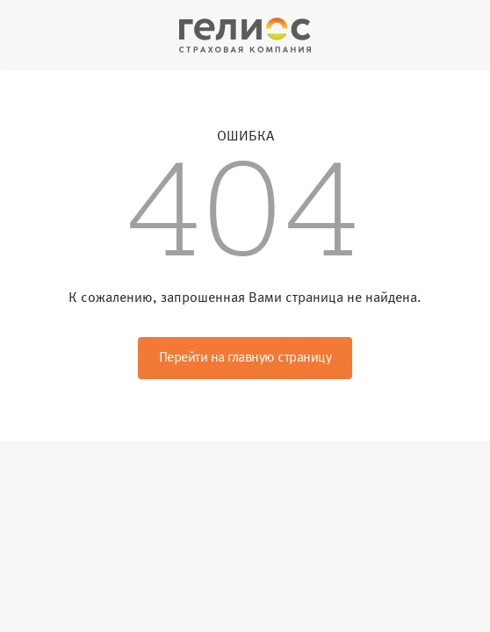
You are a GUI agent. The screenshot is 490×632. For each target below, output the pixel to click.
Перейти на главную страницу (245, 358)
